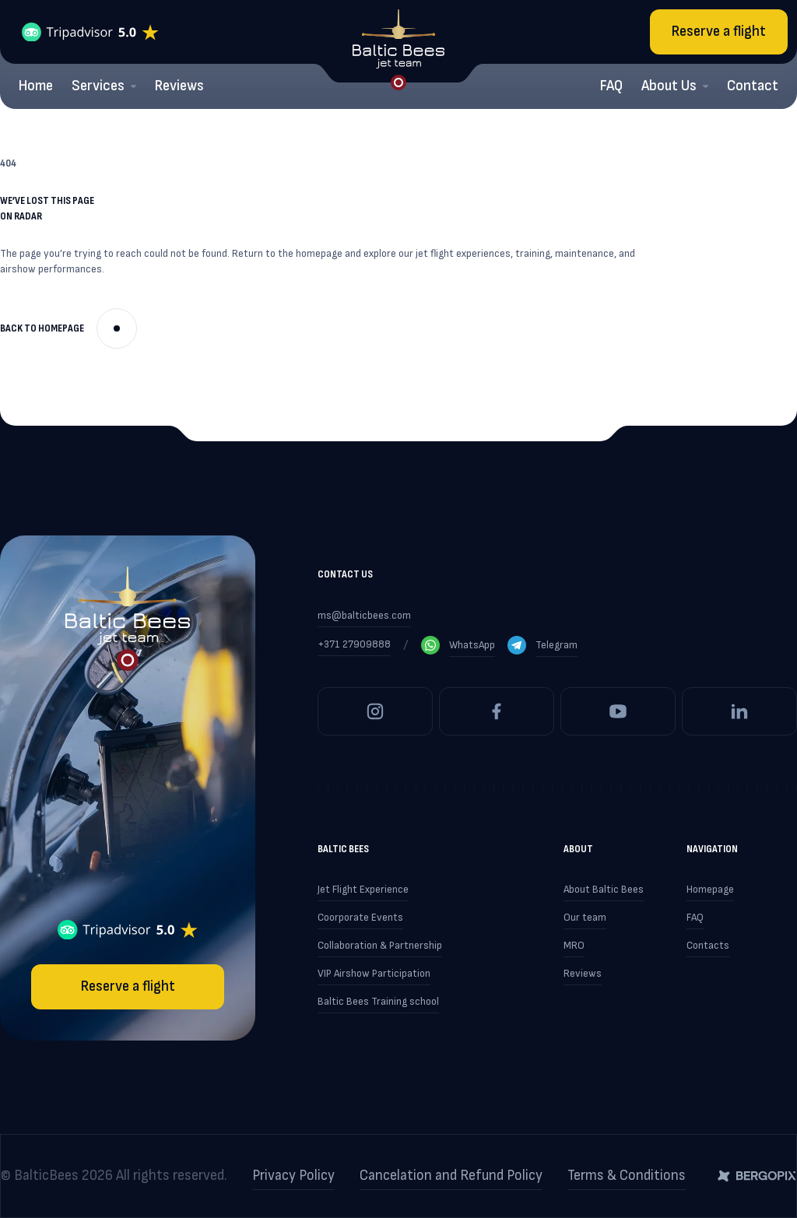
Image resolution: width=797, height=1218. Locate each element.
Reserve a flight (719, 31)
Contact (752, 86)
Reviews (179, 86)
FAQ (611, 86)
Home (36, 86)
